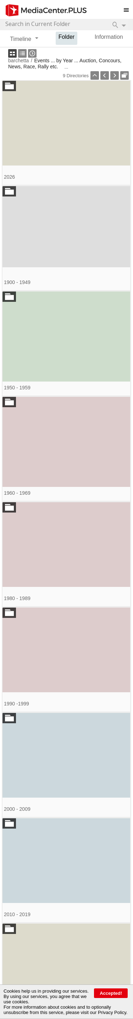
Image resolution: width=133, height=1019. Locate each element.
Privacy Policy (112, 1012)
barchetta (18, 60)
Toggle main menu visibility (128, 7)
